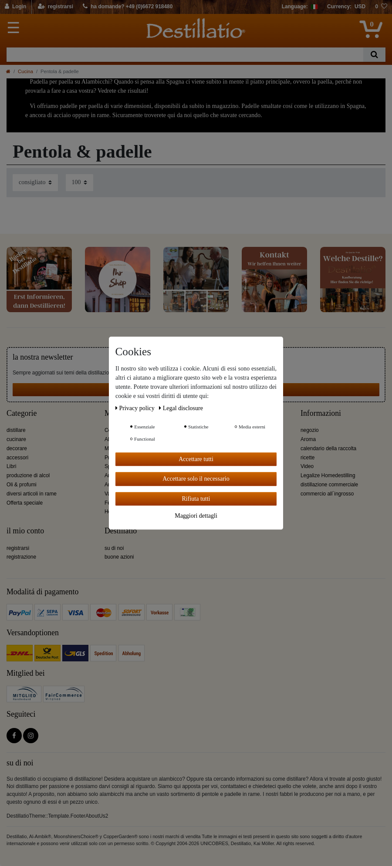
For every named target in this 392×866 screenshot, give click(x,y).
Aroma (308, 439)
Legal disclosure (181, 408)
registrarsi (18, 548)
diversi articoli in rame (32, 494)
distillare (16, 430)
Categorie (22, 413)
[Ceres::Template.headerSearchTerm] (185, 54)
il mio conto (25, 531)
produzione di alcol (28, 475)
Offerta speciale (25, 503)
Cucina (25, 71)
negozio (310, 430)
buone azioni (119, 557)
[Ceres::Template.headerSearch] (374, 54)
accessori (17, 458)
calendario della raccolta (328, 448)
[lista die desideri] (381, 7)
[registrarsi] (55, 7)
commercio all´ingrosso (327, 494)
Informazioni (321, 413)
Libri (11, 466)
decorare (17, 448)
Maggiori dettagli (196, 515)
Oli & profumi (22, 485)
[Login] (16, 7)
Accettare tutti (196, 459)
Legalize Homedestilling (328, 475)
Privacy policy (135, 408)
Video (307, 466)
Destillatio (121, 531)
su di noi (114, 548)
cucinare (16, 439)
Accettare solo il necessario (196, 478)
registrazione (21, 557)
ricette (307, 458)
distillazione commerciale (329, 485)
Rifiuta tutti (196, 498)
